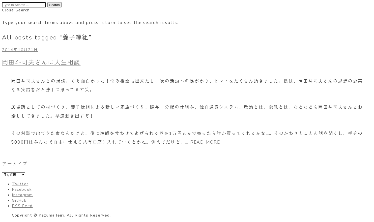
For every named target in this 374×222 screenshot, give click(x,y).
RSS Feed (22, 206)
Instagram (22, 195)
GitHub (19, 200)
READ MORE (205, 142)
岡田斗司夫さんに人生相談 (41, 62)
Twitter (20, 184)
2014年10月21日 (20, 50)
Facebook (22, 189)
